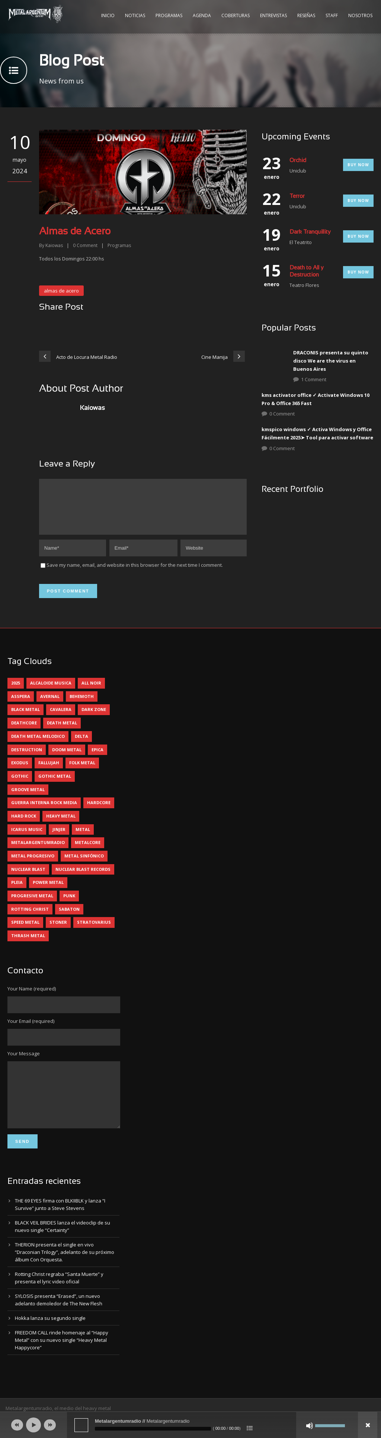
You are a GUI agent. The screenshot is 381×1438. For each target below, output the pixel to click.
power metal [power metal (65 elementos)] (48, 891)
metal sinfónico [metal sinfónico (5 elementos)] (84, 864)
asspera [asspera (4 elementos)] (20, 705)
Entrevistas (273, 15)
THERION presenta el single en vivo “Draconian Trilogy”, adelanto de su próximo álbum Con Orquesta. (64, 1272)
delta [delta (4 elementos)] (81, 745)
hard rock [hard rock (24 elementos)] (23, 825)
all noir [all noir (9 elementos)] (91, 692)
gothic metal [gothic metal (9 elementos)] (54, 785)
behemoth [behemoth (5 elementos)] (82, 705)
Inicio (108, 15)
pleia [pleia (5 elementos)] (17, 891)
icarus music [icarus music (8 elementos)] (26, 838)
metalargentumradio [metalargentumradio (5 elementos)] (38, 851)
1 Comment (313, 379)
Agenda (202, 15)
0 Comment (282, 413)
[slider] (153, 1429)
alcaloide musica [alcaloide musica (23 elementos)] (50, 692)
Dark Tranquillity (310, 232)
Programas (169, 15)
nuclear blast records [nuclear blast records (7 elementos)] (83, 878)
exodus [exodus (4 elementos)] (19, 771)
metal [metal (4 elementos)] (83, 838)
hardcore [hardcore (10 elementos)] (99, 811)
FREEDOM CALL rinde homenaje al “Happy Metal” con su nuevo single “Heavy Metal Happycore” (61, 1360)
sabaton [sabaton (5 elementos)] (69, 918)
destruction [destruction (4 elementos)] (26, 758)
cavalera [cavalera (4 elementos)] (60, 718)
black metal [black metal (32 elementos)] (25, 718)
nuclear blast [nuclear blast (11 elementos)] (28, 878)
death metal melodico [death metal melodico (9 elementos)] (38, 745)
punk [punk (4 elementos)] (69, 904)
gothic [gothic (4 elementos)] (19, 785)
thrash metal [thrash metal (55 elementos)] (28, 944)
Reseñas (306, 15)
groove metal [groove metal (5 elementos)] (28, 798)
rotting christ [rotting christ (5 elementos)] (30, 918)
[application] (190, 1425)
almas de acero (61, 290)
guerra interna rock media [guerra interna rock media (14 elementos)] (44, 811)
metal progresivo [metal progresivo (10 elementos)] (32, 864)
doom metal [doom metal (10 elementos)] (66, 758)
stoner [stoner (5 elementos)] (58, 931)
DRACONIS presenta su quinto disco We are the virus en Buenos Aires (330, 360)
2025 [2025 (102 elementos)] (15, 692)
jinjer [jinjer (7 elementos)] (58, 838)
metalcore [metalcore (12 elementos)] (87, 851)
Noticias (135, 15)
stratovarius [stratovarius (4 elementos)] (94, 931)
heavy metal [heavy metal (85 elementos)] (61, 825)
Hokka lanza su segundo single (50, 1338)
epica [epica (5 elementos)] (97, 758)
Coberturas (235, 15)
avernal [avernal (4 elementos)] (50, 705)
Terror (297, 196)
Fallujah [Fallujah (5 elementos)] (48, 771)
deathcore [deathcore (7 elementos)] (24, 731)
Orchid (297, 160)
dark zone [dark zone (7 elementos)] (93, 718)
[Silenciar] (309, 1425)
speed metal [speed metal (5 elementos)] (25, 931)
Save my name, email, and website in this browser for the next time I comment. (135, 574)
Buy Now (358, 164)
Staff (332, 15)
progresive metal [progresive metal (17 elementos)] (32, 904)
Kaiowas (54, 245)
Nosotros (360, 15)
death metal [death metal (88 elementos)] (62, 731)
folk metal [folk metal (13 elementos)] (82, 771)
